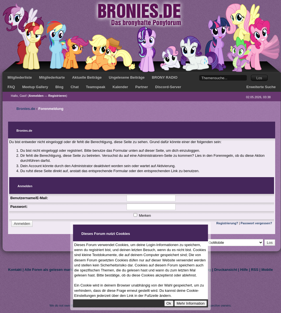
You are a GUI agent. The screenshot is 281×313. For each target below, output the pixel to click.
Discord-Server (168, 87)
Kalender (120, 87)
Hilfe (244, 270)
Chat (75, 87)
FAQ (11, 87)
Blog (59, 87)
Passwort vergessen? (256, 223)
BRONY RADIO (165, 77)
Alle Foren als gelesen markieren (52, 270)
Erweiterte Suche (261, 87)
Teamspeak (95, 87)
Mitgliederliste (20, 77)
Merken (142, 215)
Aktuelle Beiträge (87, 77)
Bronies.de (25, 109)
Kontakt (14, 270)
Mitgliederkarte (52, 77)
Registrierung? (227, 223)
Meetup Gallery (35, 87)
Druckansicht (225, 270)
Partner (141, 87)
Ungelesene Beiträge (127, 77)
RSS (254, 270)
